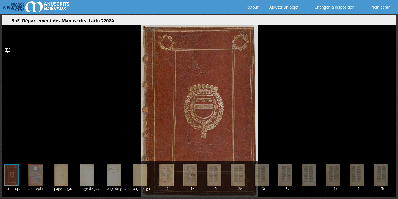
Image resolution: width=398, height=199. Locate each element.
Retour (251, 7)
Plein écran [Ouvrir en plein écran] (377, 7)
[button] (366, 22)
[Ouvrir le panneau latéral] (6, 22)
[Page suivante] (389, 90)
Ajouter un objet (283, 7)
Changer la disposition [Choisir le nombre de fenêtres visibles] (331, 7)
